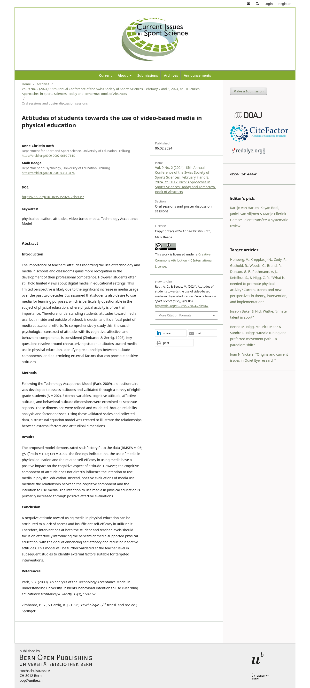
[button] (170, 333)
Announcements (197, 75)
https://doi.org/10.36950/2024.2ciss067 (53, 196)
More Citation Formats (175, 315)
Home (26, 84)
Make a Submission (248, 91)
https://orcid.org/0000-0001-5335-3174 (48, 173)
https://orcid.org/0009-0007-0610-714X (48, 156)
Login (268, 3)
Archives (171, 75)
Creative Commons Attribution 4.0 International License (183, 260)
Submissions (147, 75)
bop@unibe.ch (31, 680)
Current (105, 75)
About (123, 75)
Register (285, 3)
